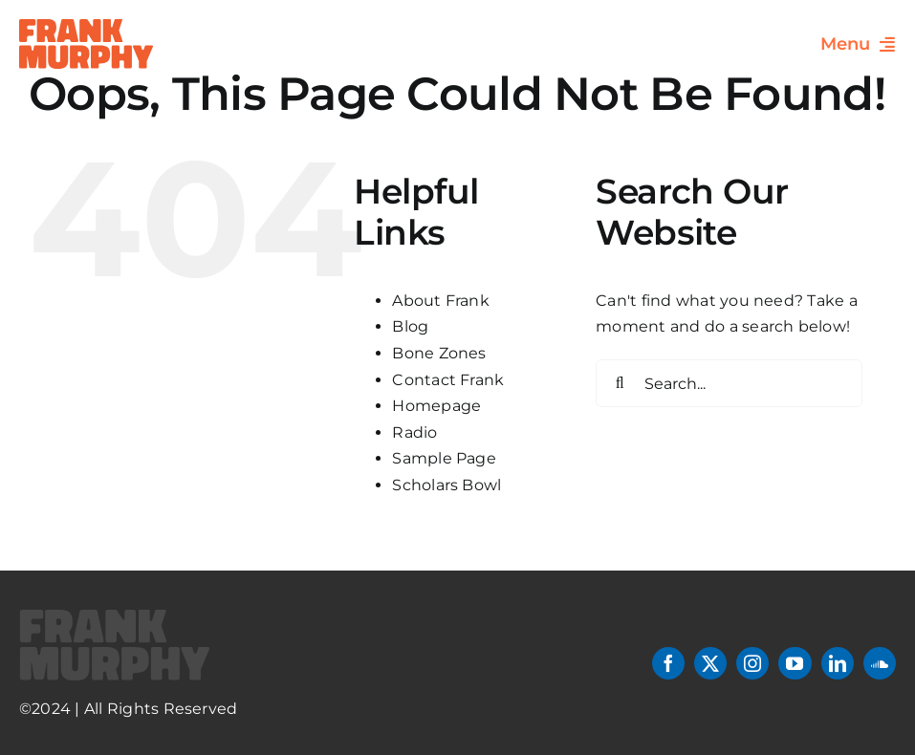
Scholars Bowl (446, 485)
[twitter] (710, 663)
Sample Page (444, 458)
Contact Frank (448, 380)
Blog (410, 326)
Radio (414, 432)
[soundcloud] (879, 663)
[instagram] (752, 663)
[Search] (619, 383)
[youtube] (794, 663)
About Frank (441, 300)
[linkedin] (837, 663)
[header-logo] (86, 26)
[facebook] (668, 663)
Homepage (436, 406)
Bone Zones (439, 353)
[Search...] (729, 383)
